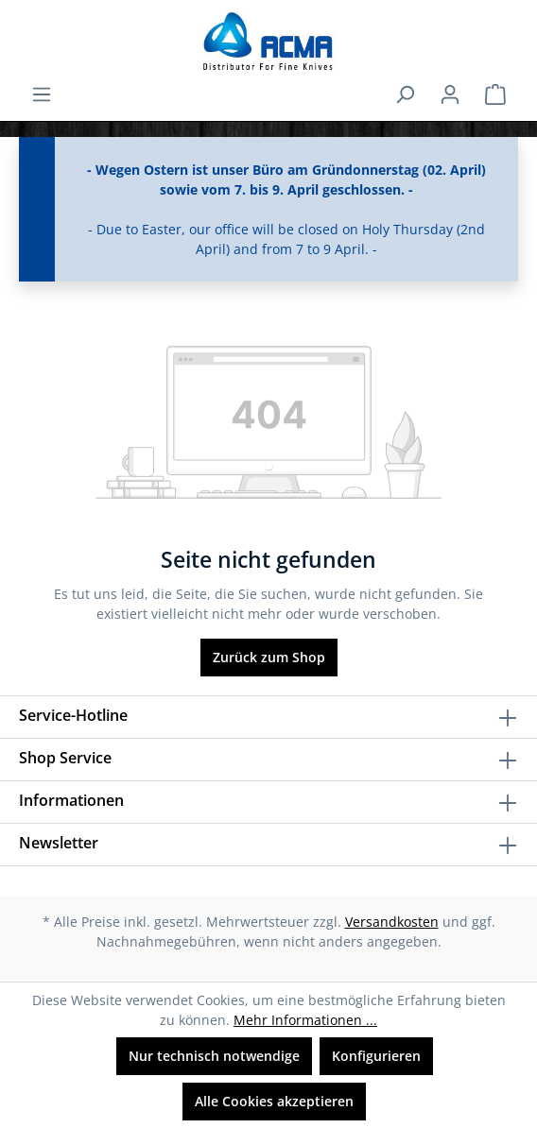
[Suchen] (404, 94)
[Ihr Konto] (450, 94)
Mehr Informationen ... (305, 1020)
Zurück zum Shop (269, 657)
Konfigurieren (376, 1056)
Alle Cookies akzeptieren (274, 1101)
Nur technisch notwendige (214, 1056)
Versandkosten (392, 922)
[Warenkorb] (495, 94)
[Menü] (41, 94)
